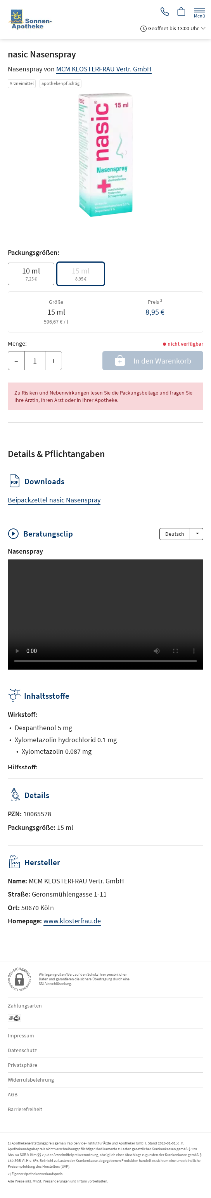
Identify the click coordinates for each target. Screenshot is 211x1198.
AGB (12, 1094)
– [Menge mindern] (16, 360)
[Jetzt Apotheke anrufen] (163, 12)
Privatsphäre (22, 1064)
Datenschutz (22, 1050)
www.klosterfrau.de (72, 920)
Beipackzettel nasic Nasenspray (54, 499)
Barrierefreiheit (25, 1109)
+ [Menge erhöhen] (53, 360)
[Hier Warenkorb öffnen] (181, 12)
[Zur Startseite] (33, 19)
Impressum (21, 1035)
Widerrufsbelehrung (31, 1079)
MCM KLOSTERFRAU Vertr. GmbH (104, 68)
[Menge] (34, 360)
